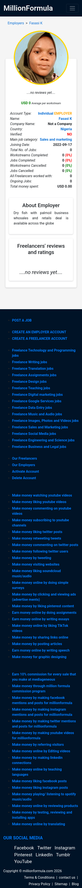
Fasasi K (35, 23)
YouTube (23, 861)
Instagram (65, 847)
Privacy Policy (39, 884)
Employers (16, 23)
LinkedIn (45, 854)
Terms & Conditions (39, 877)
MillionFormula (28, 8)
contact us (67, 877)
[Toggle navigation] (72, 8)
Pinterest (23, 854)
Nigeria (66, 129)
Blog (75, 884)
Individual (45, 113)
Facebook (24, 847)
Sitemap (60, 884)
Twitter (44, 847)
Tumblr (63, 854)
